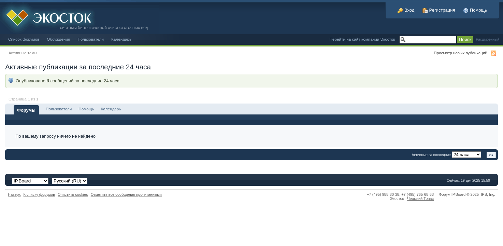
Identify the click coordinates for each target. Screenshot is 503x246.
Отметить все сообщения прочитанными (126, 194)
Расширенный (487, 39)
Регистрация (438, 10)
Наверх (14, 194)
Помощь (475, 10)
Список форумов (23, 39)
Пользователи (90, 39)
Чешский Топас (420, 198)
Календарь (121, 39)
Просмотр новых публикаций (460, 53)
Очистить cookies (73, 194)
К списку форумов (39, 194)
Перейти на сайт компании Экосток (362, 39)
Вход (406, 10)
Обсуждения (58, 39)
